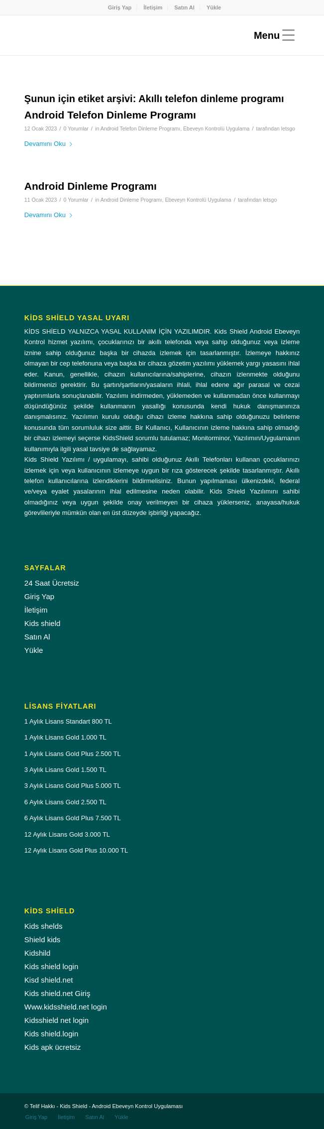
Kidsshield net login (56, 1020)
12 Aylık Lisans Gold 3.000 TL (67, 834)
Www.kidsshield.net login (65, 1007)
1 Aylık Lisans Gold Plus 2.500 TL (72, 753)
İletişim (152, 7)
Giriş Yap (120, 7)
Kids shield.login (51, 1033)
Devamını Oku (50, 143)
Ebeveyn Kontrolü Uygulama (216, 128)
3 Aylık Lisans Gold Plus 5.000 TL (72, 785)
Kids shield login (51, 966)
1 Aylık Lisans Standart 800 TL (68, 721)
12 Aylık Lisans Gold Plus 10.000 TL (76, 850)
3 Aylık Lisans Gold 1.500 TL (65, 769)
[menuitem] (120, 7)
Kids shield (42, 623)
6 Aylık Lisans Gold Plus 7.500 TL (72, 818)
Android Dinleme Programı (90, 186)
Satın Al (184, 7)
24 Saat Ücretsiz (51, 583)
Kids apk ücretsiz (52, 1047)
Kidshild (37, 953)
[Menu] (272, 35)
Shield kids (42, 939)
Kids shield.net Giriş (57, 993)
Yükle (214, 7)
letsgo (288, 128)
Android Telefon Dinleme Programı (110, 115)
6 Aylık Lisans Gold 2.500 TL (65, 802)
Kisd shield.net (48, 980)
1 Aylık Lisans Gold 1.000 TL (65, 737)
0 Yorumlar (76, 128)
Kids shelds (43, 926)
